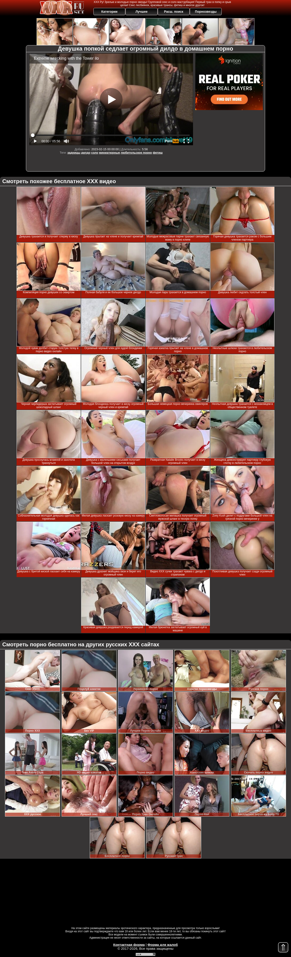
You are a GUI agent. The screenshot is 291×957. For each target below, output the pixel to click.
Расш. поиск (173, 11)
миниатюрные (109, 152)
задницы (73, 152)
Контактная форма (129, 945)
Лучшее (141, 11)
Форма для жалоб (163, 945)
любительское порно (136, 152)
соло (94, 152)
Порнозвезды (206, 11)
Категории (109, 11)
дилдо (85, 152)
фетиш (158, 152)
